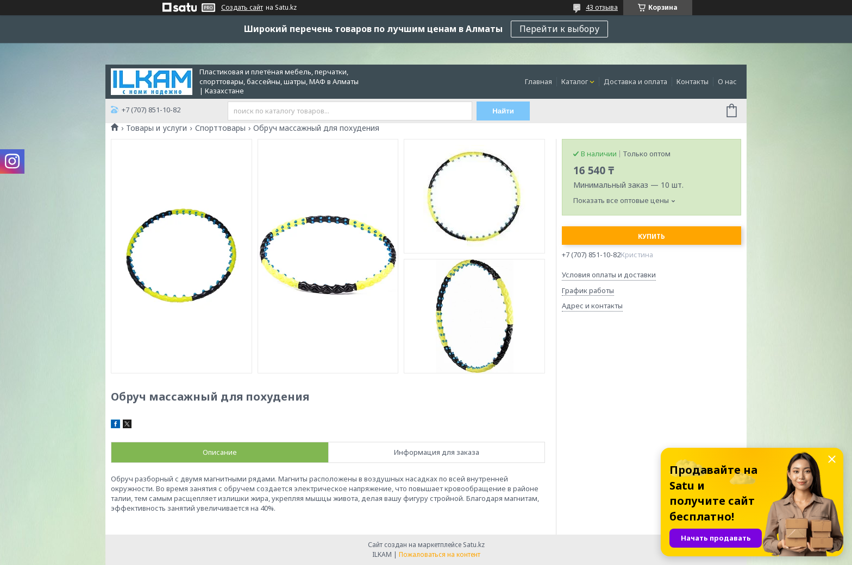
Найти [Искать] (504, 111)
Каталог (574, 81)
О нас (727, 81)
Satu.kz (474, 544)
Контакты (692, 81)
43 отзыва (602, 7)
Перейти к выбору (559, 29)
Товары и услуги (156, 128)
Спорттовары (220, 128)
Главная (538, 81)
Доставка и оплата (635, 81)
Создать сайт (242, 7)
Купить (651, 236)
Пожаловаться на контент (439, 554)
